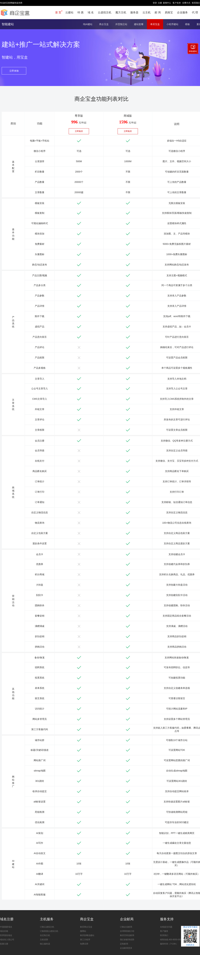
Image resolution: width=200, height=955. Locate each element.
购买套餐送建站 (87, 935)
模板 (187, 24)
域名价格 (4, 931)
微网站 (83, 931)
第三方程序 (85, 939)
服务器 (134, 12)
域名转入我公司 (7, 939)
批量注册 (4, 944)
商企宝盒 (104, 24)
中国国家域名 (6, 927)
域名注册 (7, 919)
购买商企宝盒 (86, 927)
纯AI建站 (87, 24)
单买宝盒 (155, 24)
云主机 (146, 12)
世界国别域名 (6, 935)
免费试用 (84, 944)
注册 (160, 3)
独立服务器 (45, 944)
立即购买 (79, 131)
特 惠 (80, 12)
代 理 (195, 12)
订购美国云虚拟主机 (49, 931)
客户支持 (177, 3)
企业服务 (182, 12)
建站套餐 (138, 24)
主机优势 (44, 939)
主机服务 (46, 919)
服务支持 (167, 919)
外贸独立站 (121, 24)
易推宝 (169, 12)
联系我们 (196, 3)
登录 (155, 3)
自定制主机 (45, 935)
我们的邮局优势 (127, 939)
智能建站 (8, 24)
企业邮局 (127, 919)
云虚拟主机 (104, 12)
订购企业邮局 (126, 927)
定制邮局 (124, 944)
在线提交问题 (166, 927)
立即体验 (14, 70)
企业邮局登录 (126, 948)
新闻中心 (167, 3)
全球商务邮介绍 (127, 931)
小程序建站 (172, 24)
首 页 (58, 12)
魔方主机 (120, 12)
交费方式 (186, 3)
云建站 (69, 12)
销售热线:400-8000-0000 (171, 939)
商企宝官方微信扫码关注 (190, 936)
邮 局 (158, 12)
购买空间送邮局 (127, 935)
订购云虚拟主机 (47, 927)
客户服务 (164, 931)
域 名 (91, 12)
